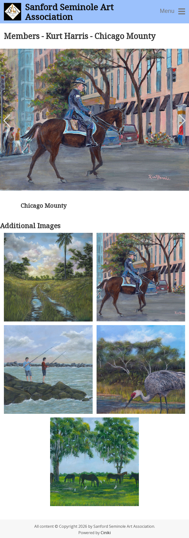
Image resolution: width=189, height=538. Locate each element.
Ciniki (106, 532)
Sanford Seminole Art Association (69, 11)
